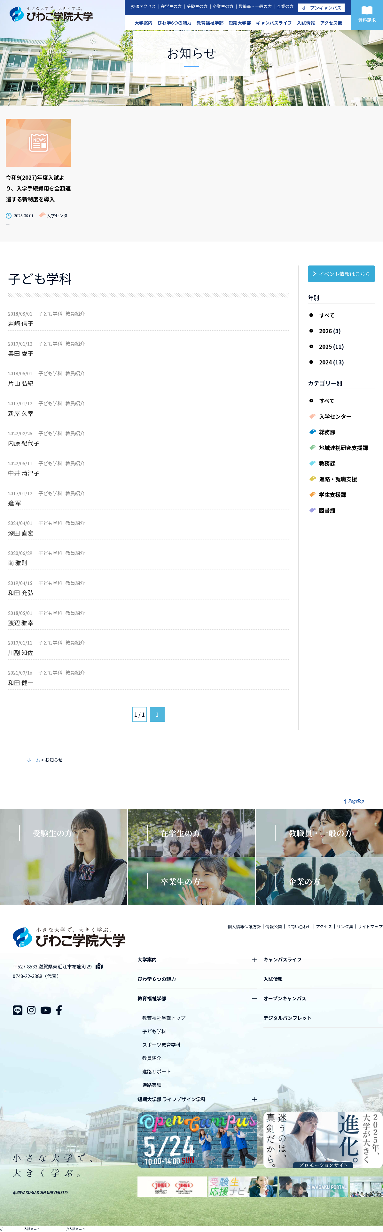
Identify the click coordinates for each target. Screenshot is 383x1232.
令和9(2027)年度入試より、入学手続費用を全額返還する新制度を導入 (38, 188)
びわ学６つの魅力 (156, 978)
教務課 (327, 463)
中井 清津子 (24, 472)
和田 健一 (21, 682)
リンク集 (345, 926)
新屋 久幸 (21, 413)
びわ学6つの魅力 (175, 22)
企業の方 (285, 6)
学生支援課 (332, 494)
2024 (325, 362)
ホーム (33, 760)
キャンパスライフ (274, 22)
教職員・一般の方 (255, 6)
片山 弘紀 (21, 383)
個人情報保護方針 (244, 926)
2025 (325, 346)
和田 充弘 (21, 592)
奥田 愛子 (21, 353)
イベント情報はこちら (344, 274)
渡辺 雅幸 (21, 622)
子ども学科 (154, 1031)
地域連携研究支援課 (343, 448)
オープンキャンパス (321, 7)
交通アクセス (143, 6)
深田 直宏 (21, 532)
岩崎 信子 (21, 323)
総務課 (327, 432)
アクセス (324, 926)
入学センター (335, 416)
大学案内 (143, 22)
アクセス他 (331, 22)
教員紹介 (151, 1058)
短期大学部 (240, 22)
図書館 (327, 510)
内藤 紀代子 (24, 442)
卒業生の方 (223, 6)
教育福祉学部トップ (163, 1017)
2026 (325, 331)
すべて (327, 315)
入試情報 (306, 22)
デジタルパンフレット (287, 1017)
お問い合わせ (298, 926)
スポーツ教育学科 (161, 1044)
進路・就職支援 (338, 479)
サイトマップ (370, 926)
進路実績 (151, 1084)
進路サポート (156, 1071)
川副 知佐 (21, 652)
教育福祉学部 (210, 22)
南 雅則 (17, 562)
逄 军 (14, 502)
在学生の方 (171, 6)
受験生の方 (197, 6)
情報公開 (273, 926)
